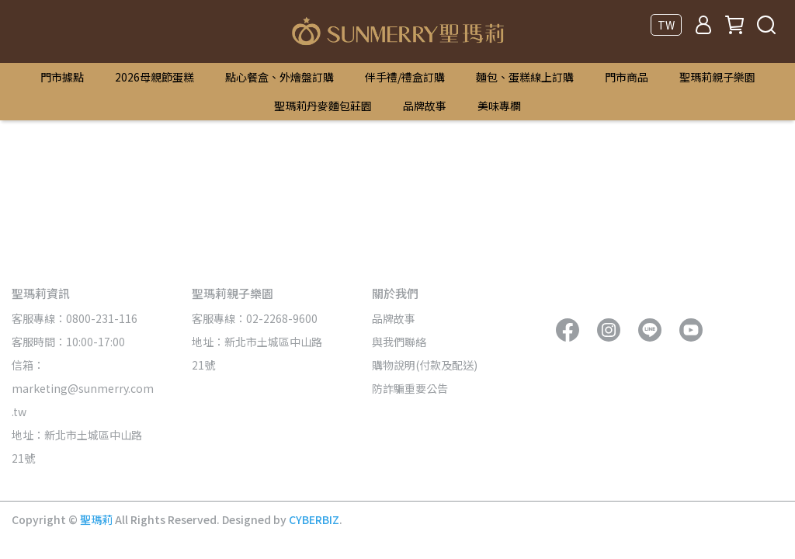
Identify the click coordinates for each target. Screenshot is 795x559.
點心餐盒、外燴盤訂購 (279, 77)
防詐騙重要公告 (410, 388)
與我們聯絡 (399, 341)
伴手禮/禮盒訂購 (405, 77)
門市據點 (62, 77)
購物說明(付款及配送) (424, 365)
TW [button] (666, 25)
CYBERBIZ (314, 519)
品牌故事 (424, 105)
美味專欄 (499, 105)
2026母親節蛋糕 (154, 77)
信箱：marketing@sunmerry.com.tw (83, 388)
